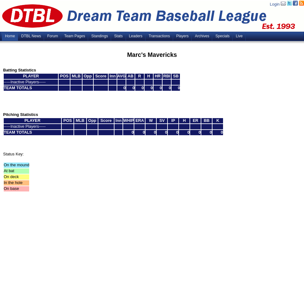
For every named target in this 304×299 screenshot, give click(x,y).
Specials (222, 36)
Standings (99, 36)
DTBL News (31, 36)
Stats (118, 36)
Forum (52, 36)
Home (10, 36)
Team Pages (74, 36)
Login (275, 4)
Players (182, 36)
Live (239, 36)
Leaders (136, 36)
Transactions (159, 36)
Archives (202, 36)
